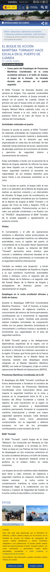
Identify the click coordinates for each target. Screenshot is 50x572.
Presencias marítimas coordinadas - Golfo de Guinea (26, 34)
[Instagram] (40, 2)
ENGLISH (23, 2)
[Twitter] (37, 2)
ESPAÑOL (12, 2)
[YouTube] (47, 2)
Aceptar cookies (36, 566)
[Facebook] (34, 2)
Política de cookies (15, 566)
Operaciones (15, 32)
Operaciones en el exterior (31, 32)
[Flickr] (44, 2)
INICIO (6, 32)
